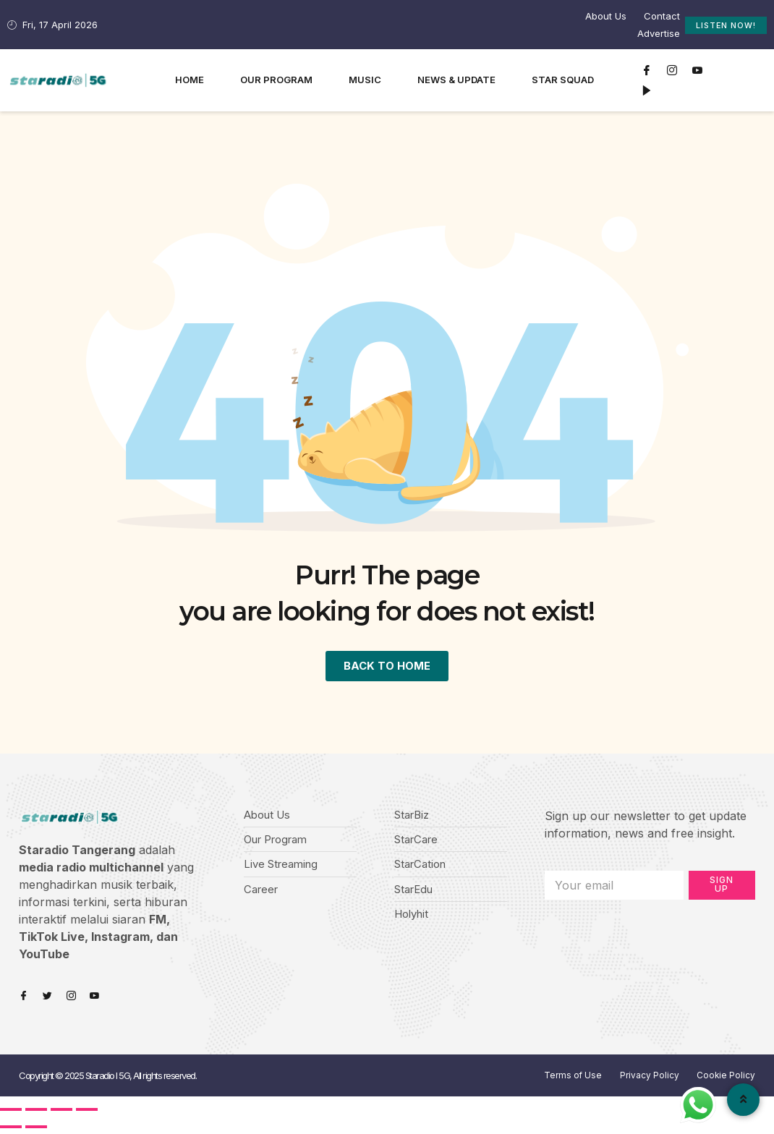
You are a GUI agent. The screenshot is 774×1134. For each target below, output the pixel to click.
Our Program (276, 79)
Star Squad (563, 79)
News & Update (456, 79)
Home (189, 79)
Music (365, 79)
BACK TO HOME (387, 667)
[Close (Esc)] (11, 1112)
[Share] (36, 1112)
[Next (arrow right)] (36, 1129)
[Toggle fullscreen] (61, 1112)
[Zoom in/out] (87, 1112)
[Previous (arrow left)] (11, 1129)
